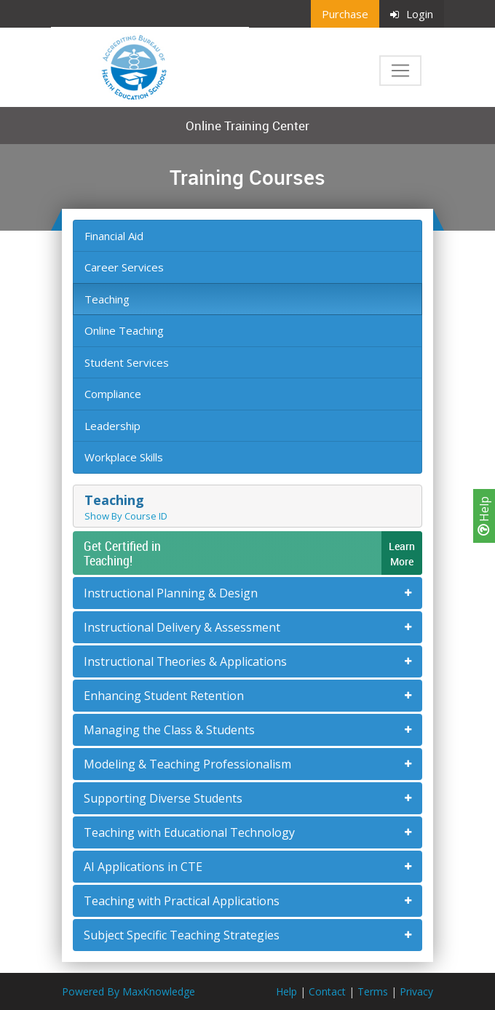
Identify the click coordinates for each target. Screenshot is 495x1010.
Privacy (416, 991)
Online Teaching (124, 330)
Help (484, 516)
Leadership (112, 425)
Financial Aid (113, 235)
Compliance (112, 393)
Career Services (124, 267)
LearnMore (402, 553)
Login (411, 14)
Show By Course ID (125, 515)
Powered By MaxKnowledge (128, 991)
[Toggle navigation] (400, 70)
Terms (372, 991)
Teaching (107, 299)
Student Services (126, 362)
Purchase (345, 14)
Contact (327, 991)
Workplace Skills (123, 457)
